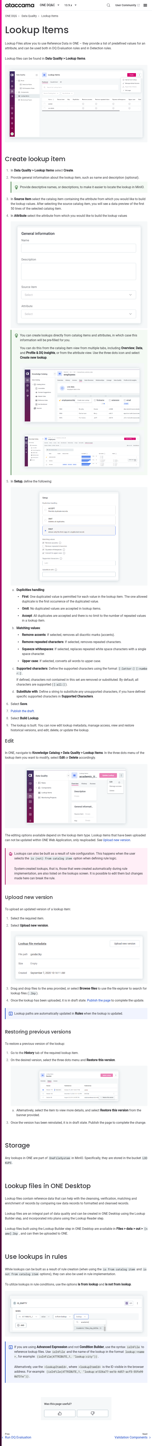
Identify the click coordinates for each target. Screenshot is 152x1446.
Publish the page (98, 1000)
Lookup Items (49, 15)
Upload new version (116, 840)
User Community (128, 5)
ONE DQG (11, 15)
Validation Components (131, 1437)
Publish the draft (22, 711)
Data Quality (29, 15)
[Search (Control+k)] (108, 5)
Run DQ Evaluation (18, 1437)
